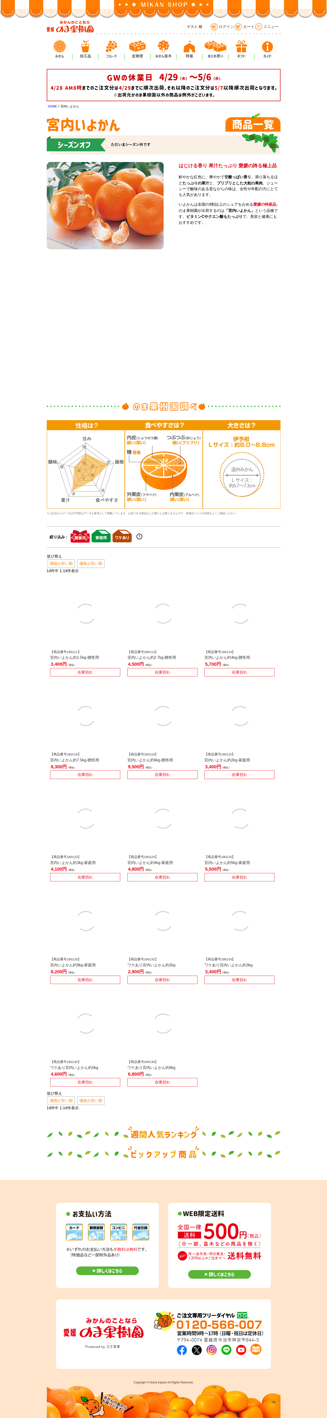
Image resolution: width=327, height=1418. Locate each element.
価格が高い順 (90, 563)
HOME (52, 106)
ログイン (222, 27)
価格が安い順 (61, 563)
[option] (86, 464)
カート (244, 27)
